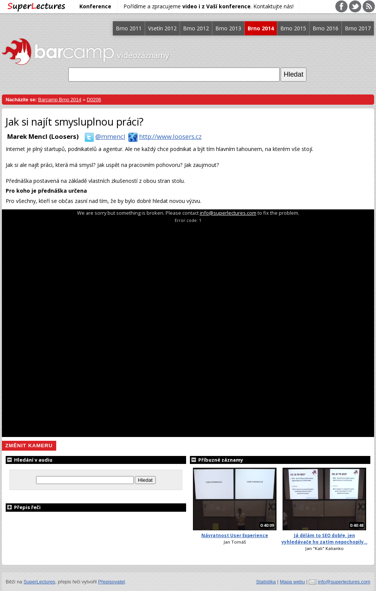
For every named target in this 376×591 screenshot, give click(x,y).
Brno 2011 (129, 28)
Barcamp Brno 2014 (59, 99)
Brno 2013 (228, 28)
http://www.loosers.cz (163, 136)
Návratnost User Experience (234, 535)
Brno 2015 (293, 28)
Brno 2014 (261, 28)
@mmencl (103, 136)
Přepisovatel (111, 582)
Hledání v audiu (29, 459)
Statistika (266, 582)
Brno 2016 (325, 28)
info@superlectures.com (228, 212)
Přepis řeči (23, 507)
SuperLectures (39, 582)
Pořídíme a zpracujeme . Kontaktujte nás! (208, 6)
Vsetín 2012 (162, 28)
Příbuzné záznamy (216, 459)
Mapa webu (292, 582)
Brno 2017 (358, 28)
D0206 (94, 99)
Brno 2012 (196, 28)
